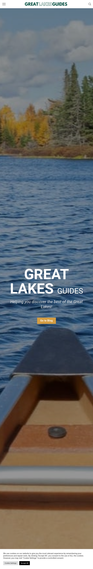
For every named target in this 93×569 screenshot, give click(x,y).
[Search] (89, 4)
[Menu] (4, 4)
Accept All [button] (24, 563)
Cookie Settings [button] (10, 563)
